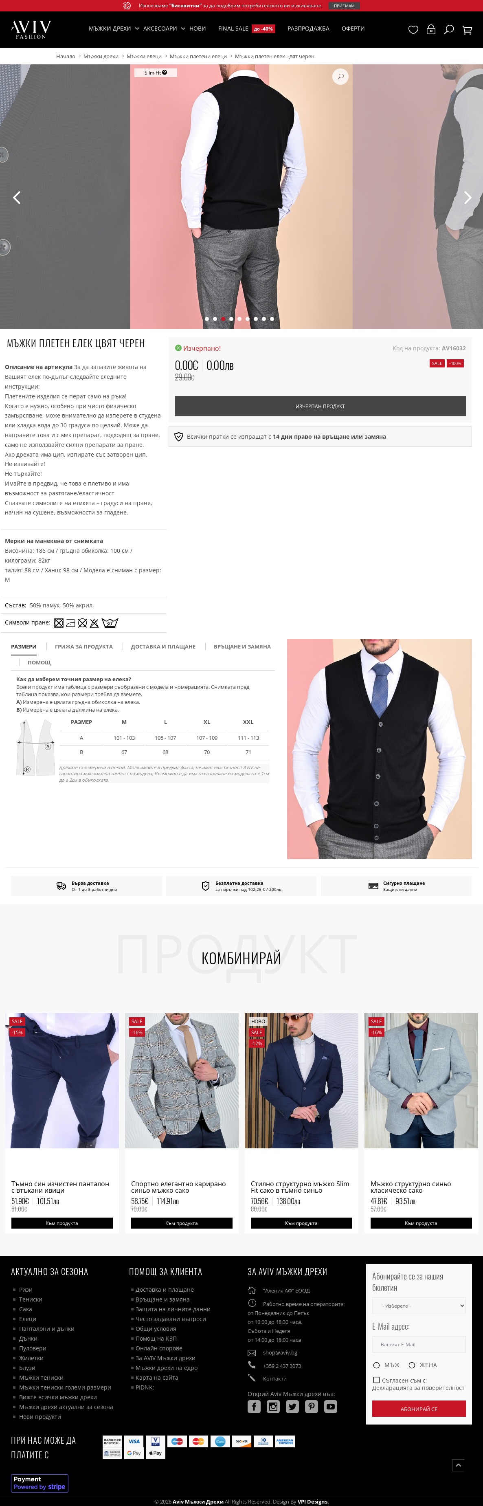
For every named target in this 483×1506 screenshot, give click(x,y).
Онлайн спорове (159, 1348)
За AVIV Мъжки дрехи (165, 1358)
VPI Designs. (312, 1501)
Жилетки (31, 1358)
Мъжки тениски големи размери (65, 1387)
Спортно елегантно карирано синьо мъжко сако (178, 1187)
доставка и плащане (163, 646)
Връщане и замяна (242, 646)
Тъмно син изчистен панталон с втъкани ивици (60, 1187)
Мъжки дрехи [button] (110, 28)
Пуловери (32, 1348)
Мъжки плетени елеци (198, 56)
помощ (39, 662)
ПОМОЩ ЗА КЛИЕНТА (165, 1271)
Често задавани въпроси (171, 1319)
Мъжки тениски (41, 1377)
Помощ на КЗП (156, 1338)
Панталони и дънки (47, 1328)
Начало (65, 56)
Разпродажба (308, 28)
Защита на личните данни (173, 1309)
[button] (207, 319)
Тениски (30, 1299)
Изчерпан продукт (320, 406)
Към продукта (62, 1223)
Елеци (27, 1319)
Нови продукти (40, 1416)
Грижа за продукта (84, 646)
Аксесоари (160, 28)
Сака (25, 1309)
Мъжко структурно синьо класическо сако (411, 1187)
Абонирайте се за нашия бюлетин (407, 1281)
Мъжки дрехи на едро (167, 1368)
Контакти (275, 1378)
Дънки (28, 1338)
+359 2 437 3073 (282, 1366)
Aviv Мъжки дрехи (198, 1501)
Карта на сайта (157, 1377)
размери (24, 646)
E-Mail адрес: (391, 1326)
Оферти (353, 28)
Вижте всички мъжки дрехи (58, 1397)
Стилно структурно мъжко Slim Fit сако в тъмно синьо (300, 1187)
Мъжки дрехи (101, 56)
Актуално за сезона (49, 1271)
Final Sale (246, 28)
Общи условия (156, 1328)
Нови (197, 28)
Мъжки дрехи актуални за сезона (66, 1407)
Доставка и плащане (165, 1289)
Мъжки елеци (144, 56)
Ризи (26, 1289)
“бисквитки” (185, 5)
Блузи (27, 1368)
